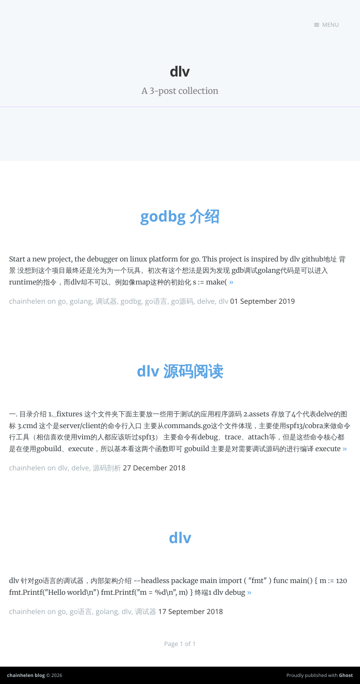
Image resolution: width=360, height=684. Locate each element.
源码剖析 (107, 468)
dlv (223, 301)
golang (81, 301)
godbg (130, 301)
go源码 (182, 301)
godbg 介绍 (180, 216)
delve (206, 301)
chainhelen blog (26, 675)
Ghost (346, 675)
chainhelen (27, 301)
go (62, 301)
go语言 (156, 301)
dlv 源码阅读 (180, 371)
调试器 (106, 301)
